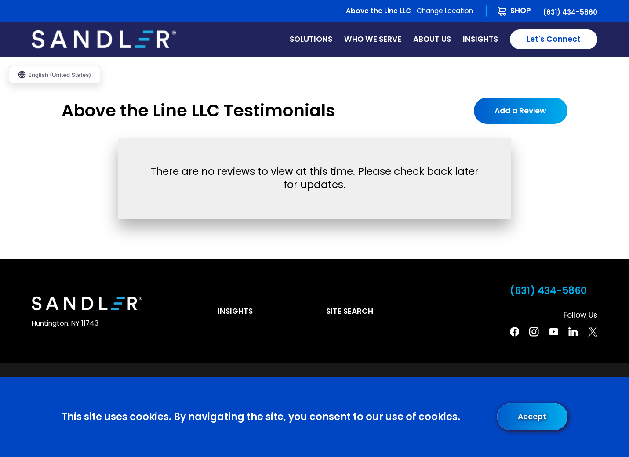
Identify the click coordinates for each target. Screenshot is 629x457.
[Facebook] (514, 331)
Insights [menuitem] (480, 39)
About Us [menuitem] (432, 39)
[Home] (104, 39)
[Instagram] (533, 331)
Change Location (445, 10)
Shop (520, 10)
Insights (235, 311)
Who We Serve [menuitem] (372, 39)
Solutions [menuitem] (311, 39)
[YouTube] (553, 331)
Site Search (349, 311)
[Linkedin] (573, 331)
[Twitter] (592, 331)
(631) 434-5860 (570, 12)
